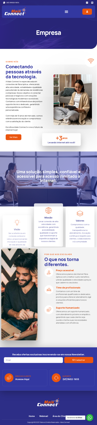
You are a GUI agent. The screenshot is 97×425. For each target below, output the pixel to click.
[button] (66, 11)
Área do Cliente (23, 376)
